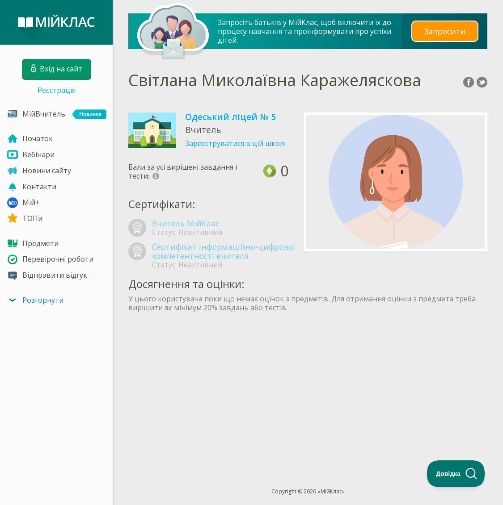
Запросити (445, 31)
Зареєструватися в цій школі (235, 143)
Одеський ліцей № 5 (230, 117)
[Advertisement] (308, 383)
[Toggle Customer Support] (456, 473)
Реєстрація (57, 90)
